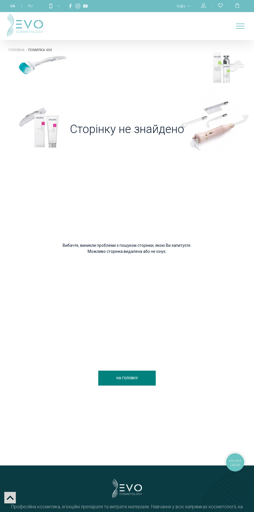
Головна (17, 50)
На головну (127, 378)
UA (12, 6)
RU (30, 6)
